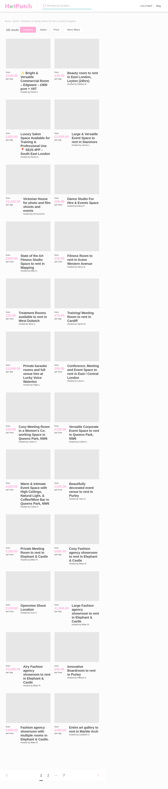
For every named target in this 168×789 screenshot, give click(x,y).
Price (56, 29)
